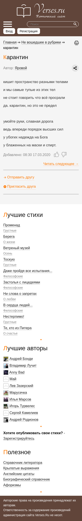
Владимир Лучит (23, 365)
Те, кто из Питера (17, 328)
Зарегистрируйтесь (18, 438)
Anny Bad (16, 372)
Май (12, 379)
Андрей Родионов (23, 419)
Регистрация (29, 31)
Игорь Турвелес (22, 406)
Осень (7, 253)
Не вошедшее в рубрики (41, 42)
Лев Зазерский (21, 386)
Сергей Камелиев (23, 413)
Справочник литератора (22, 463)
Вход (9, 31)
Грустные (9, 230)
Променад (11, 225)
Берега (9, 236)
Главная (10, 42)
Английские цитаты (18, 474)
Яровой (21, 68)
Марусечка (18, 392)
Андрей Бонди (21, 359)
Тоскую (9, 259)
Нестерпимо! (13, 316)
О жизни (9, 242)
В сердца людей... (18, 305)
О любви (9, 299)
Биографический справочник (26, 479)
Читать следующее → (61, 164)
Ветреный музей (16, 248)
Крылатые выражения (21, 468)
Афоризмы (12, 485)
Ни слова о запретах (20, 294)
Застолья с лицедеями (21, 282)
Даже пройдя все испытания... (27, 271)
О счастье (10, 333)
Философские (13, 276)
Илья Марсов (20, 399)
